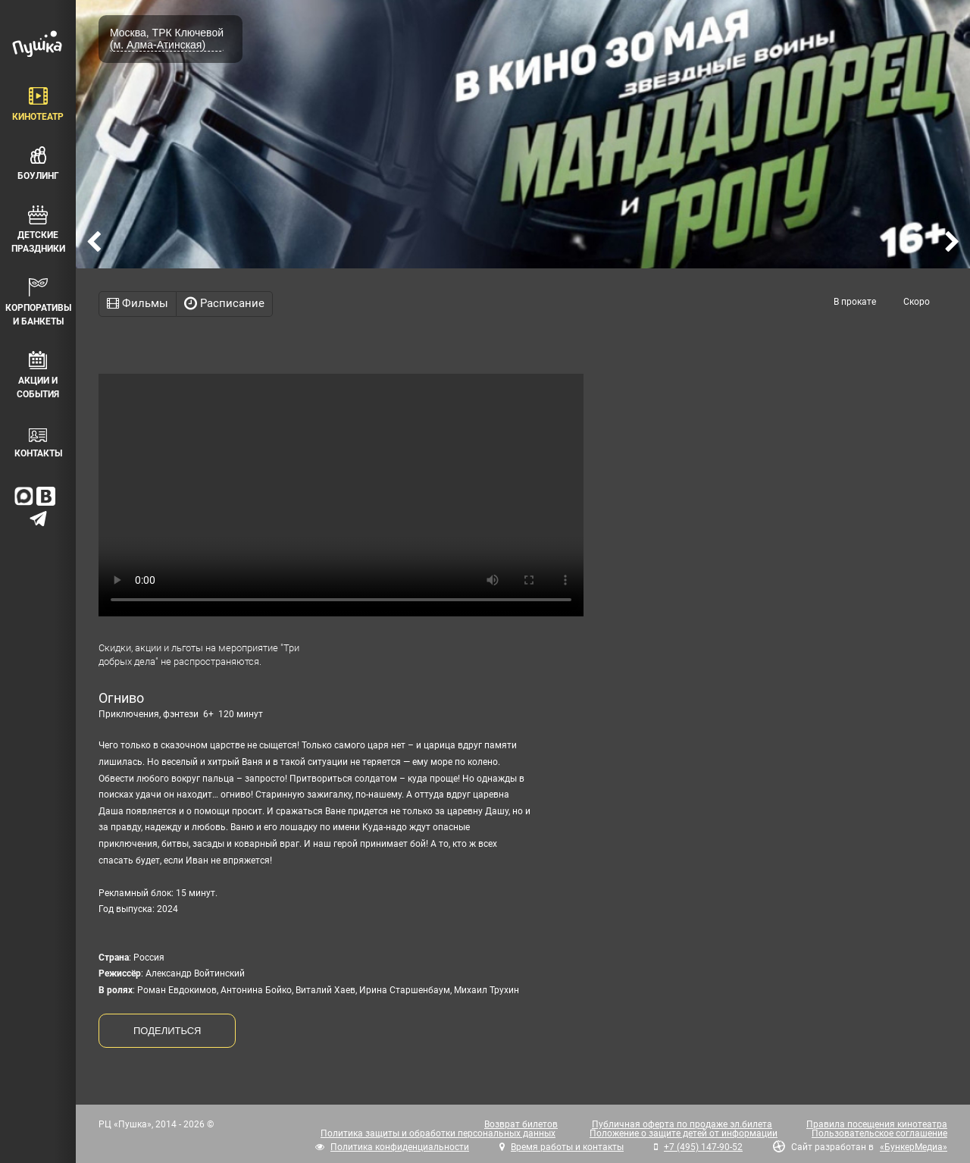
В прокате (855, 301)
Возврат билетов (521, 1124)
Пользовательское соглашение (879, 1133)
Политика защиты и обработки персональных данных (438, 1133)
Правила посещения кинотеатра (876, 1124)
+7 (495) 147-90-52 (703, 1147)
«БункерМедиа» (913, 1147)
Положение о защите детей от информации (684, 1133)
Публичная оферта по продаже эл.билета (682, 1124)
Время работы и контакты (567, 1147)
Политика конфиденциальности (399, 1147)
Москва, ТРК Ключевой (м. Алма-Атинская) (167, 39)
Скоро (916, 301)
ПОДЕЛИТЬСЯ (167, 1030)
